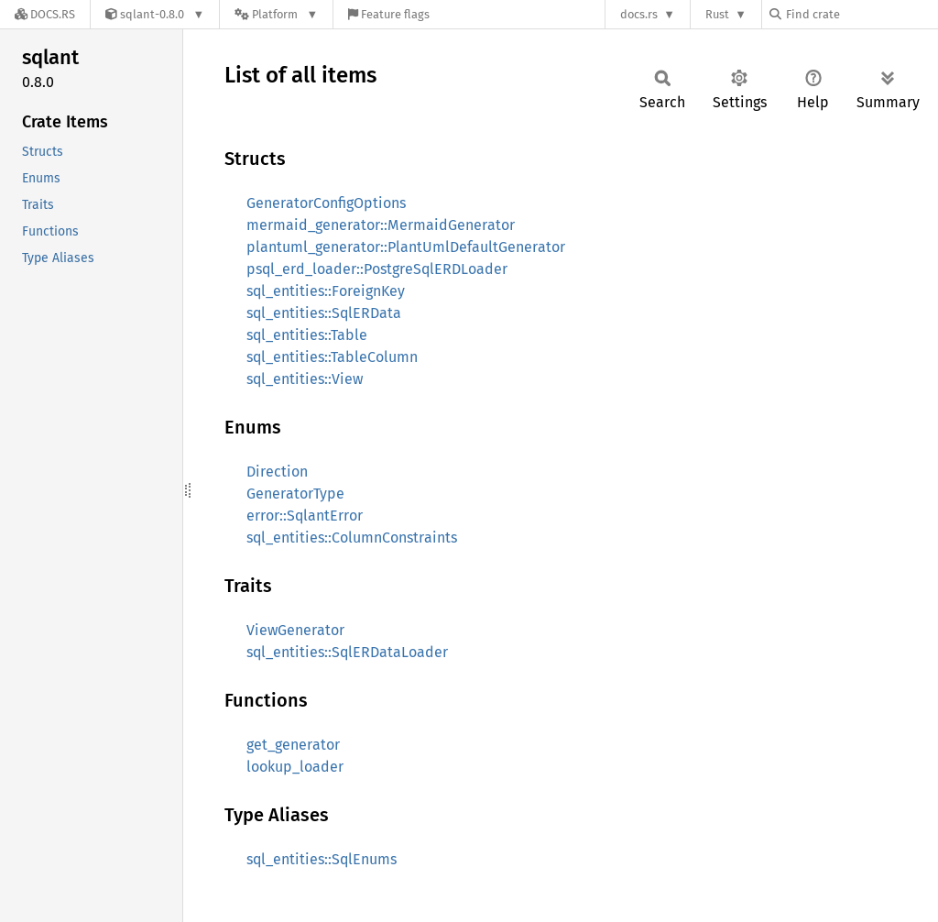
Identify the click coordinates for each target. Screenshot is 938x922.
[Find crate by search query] (861, 14)
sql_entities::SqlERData (323, 313)
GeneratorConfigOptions (326, 203)
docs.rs (639, 14)
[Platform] (276, 14)
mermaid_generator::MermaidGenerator (380, 225)
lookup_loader (295, 766)
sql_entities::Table (306, 335)
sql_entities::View (304, 379)
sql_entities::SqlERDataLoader (347, 652)
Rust (717, 14)
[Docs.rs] (45, 14)
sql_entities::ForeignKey (325, 291)
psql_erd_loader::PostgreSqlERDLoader (376, 269)
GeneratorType (295, 493)
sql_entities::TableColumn (332, 357)
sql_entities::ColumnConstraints (351, 537)
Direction (277, 471)
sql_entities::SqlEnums (321, 859)
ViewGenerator (295, 630)
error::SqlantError (304, 515)
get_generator (293, 744)
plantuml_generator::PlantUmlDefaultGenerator (405, 247)
